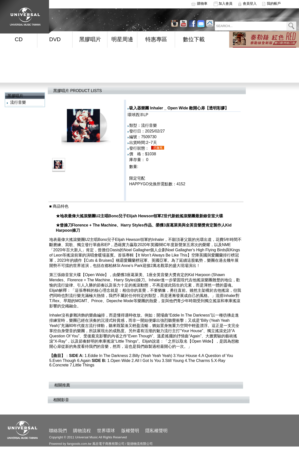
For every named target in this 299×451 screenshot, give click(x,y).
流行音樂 (18, 102)
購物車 (202, 3)
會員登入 (250, 3)
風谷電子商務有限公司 (108, 444)
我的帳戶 (274, 3)
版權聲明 (130, 430)
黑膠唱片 (90, 39)
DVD (55, 39)
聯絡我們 (58, 430)
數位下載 (194, 39)
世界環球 (106, 430)
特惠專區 (156, 39)
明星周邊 (122, 39)
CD (19, 39)
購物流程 (82, 430)
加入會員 (225, 3)
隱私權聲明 (156, 430)
